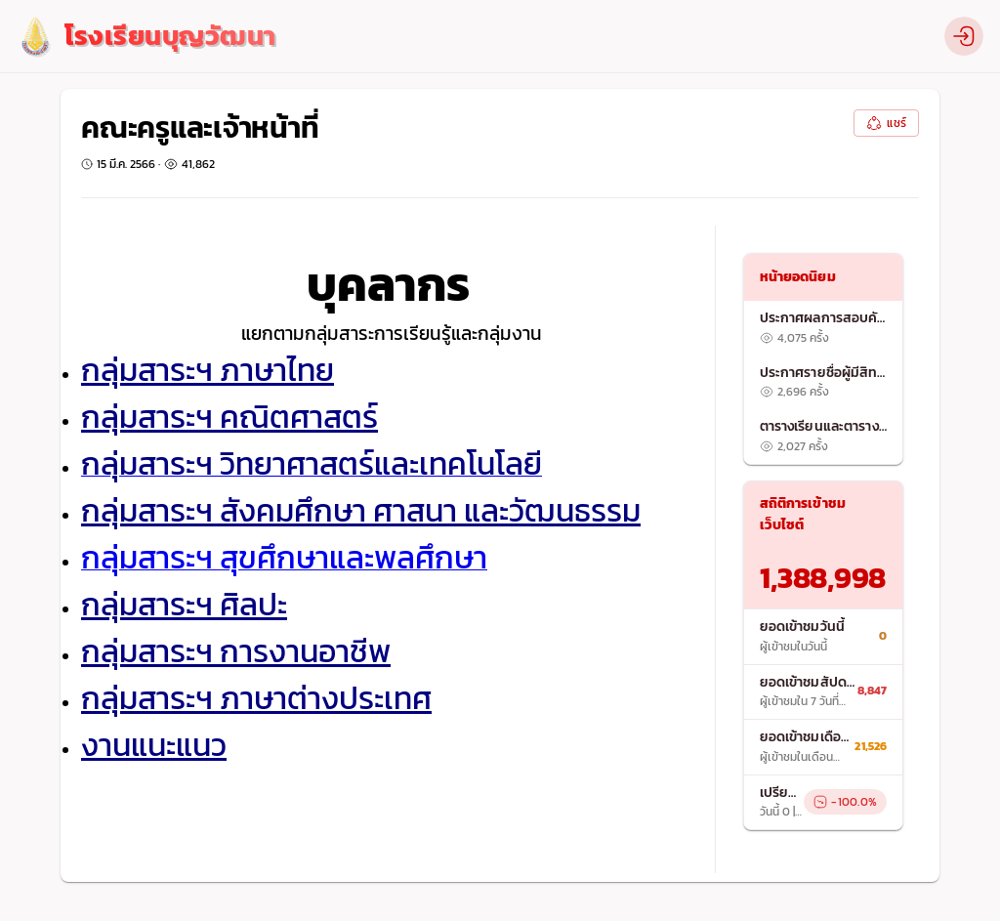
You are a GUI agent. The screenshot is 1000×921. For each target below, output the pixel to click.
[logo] (146, 37)
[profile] (963, 36)
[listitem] (823, 328)
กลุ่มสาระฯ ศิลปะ (184, 604)
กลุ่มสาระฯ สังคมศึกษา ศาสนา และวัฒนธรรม (361, 510)
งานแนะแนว (154, 745)
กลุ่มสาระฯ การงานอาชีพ (236, 651)
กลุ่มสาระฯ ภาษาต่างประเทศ (256, 698)
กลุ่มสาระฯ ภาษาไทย (207, 370)
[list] (823, 382)
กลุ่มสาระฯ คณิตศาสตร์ (229, 417)
